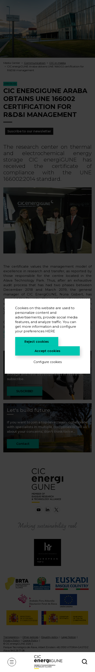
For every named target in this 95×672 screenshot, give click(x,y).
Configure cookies (48, 362)
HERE (50, 331)
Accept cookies (47, 351)
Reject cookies (36, 342)
